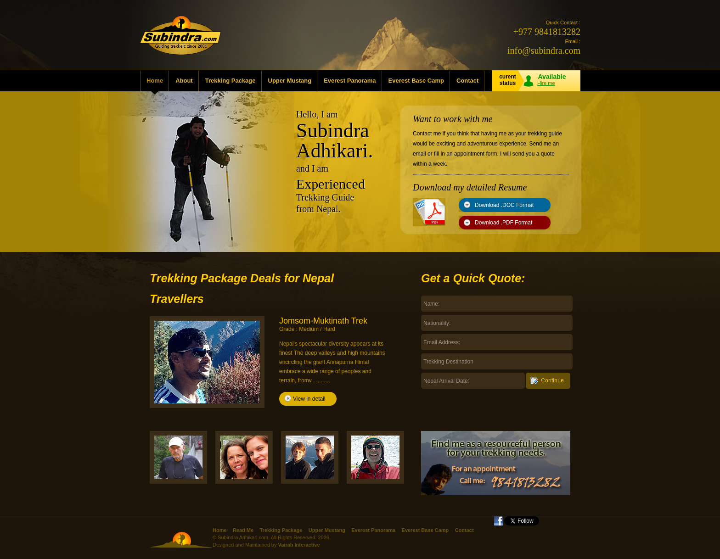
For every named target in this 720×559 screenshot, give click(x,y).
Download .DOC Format (504, 205)
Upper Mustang (290, 80)
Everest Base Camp (416, 80)
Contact (467, 80)
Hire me (546, 83)
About (184, 80)
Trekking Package (230, 80)
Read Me (243, 530)
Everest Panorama (350, 80)
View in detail (309, 399)
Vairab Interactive (299, 545)
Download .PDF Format (503, 222)
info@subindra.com (543, 50)
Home (154, 80)
